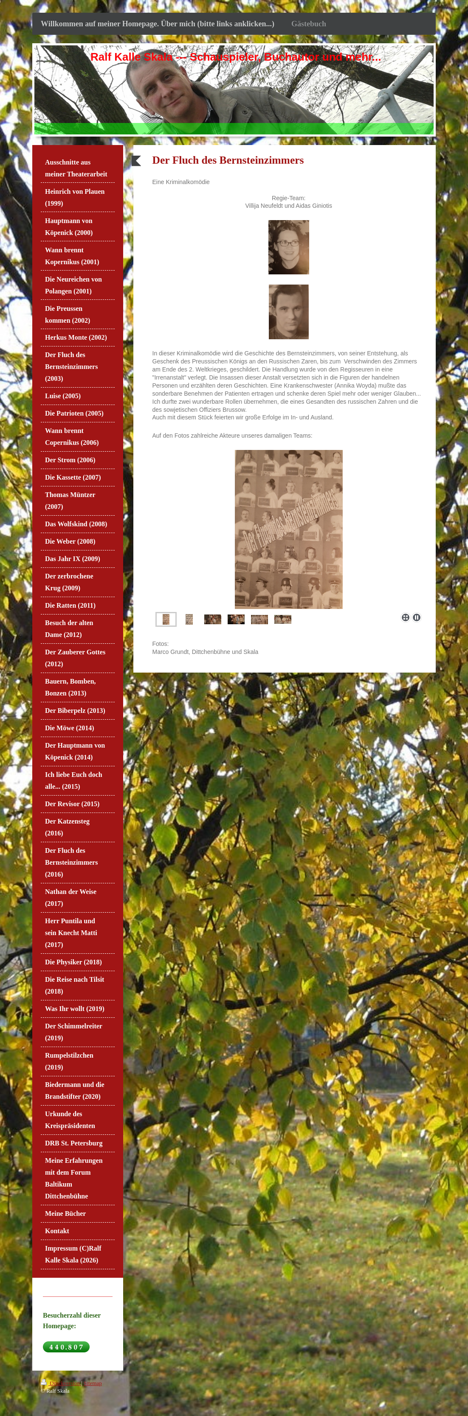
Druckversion (61, 1383)
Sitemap (93, 1383)
